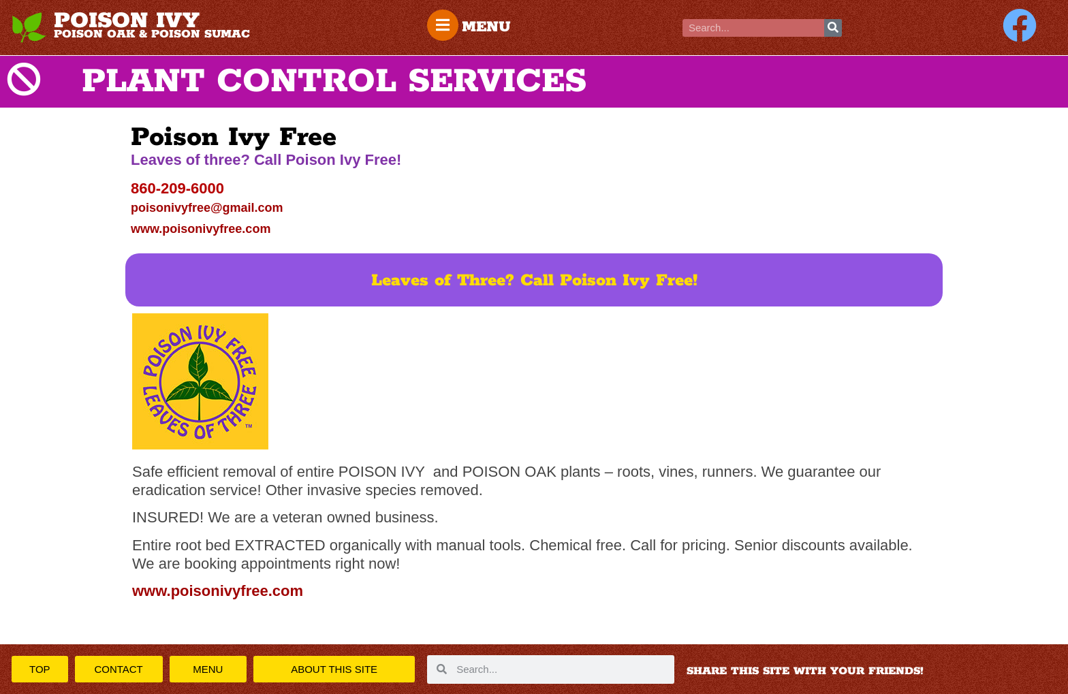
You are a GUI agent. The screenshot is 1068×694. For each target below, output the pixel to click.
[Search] (833, 28)
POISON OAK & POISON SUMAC (152, 34)
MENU (486, 27)
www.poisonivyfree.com (200, 229)
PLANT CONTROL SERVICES (334, 82)
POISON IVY (127, 21)
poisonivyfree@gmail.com (207, 208)
